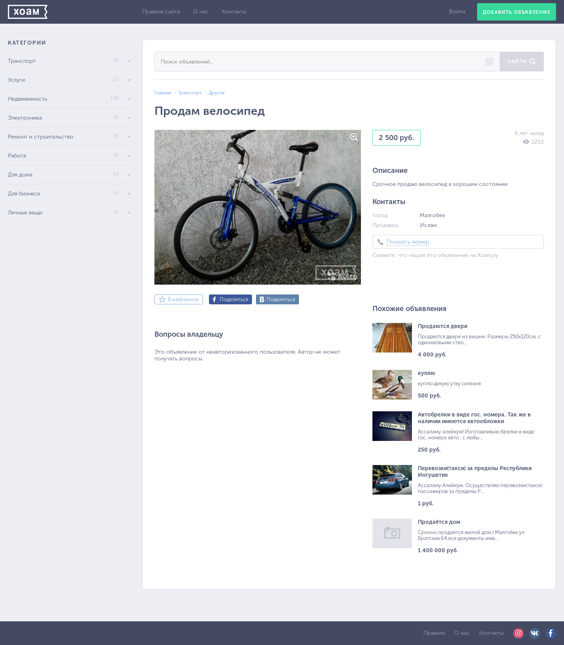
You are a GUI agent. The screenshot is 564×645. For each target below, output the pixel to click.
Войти (457, 11)
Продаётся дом (439, 522)
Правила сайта (161, 11)
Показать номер (408, 241)
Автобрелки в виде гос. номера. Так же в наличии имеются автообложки (474, 418)
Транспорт (190, 93)
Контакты (234, 11)
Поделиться (234, 299)
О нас (201, 11)
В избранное (183, 299)
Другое (217, 93)
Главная (162, 93)
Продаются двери (442, 326)
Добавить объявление (517, 12)
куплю (426, 373)
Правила (434, 633)
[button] (354, 137)
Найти (517, 61)
